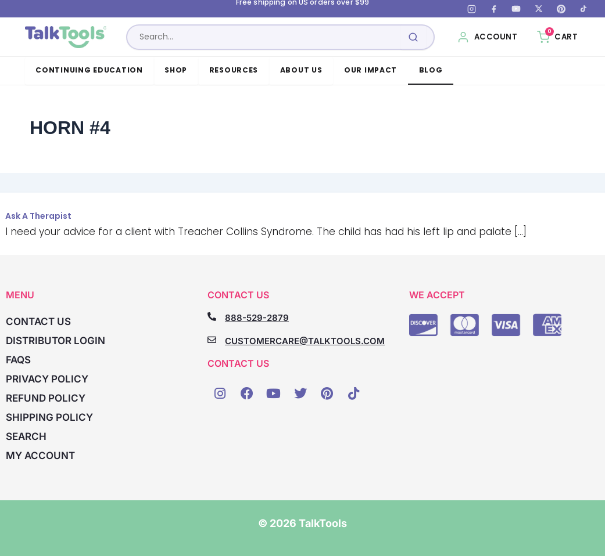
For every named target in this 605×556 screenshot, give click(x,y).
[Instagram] (471, 9)
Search (26, 436)
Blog (431, 70)
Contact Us (38, 321)
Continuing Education (89, 70)
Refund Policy (45, 398)
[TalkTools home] (66, 37)
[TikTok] (583, 9)
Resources (234, 70)
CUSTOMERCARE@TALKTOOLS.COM (305, 340)
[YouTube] (516, 9)
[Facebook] (494, 9)
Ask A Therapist (38, 216)
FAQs (18, 360)
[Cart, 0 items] (557, 37)
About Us (301, 70)
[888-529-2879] (211, 316)
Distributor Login (55, 340)
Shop (175, 70)
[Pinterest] (561, 9)
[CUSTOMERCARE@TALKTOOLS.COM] (211, 339)
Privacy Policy (47, 379)
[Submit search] (413, 37)
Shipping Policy (49, 417)
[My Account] (487, 37)
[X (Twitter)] (539, 9)
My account (40, 455)
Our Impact (370, 70)
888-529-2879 (257, 317)
